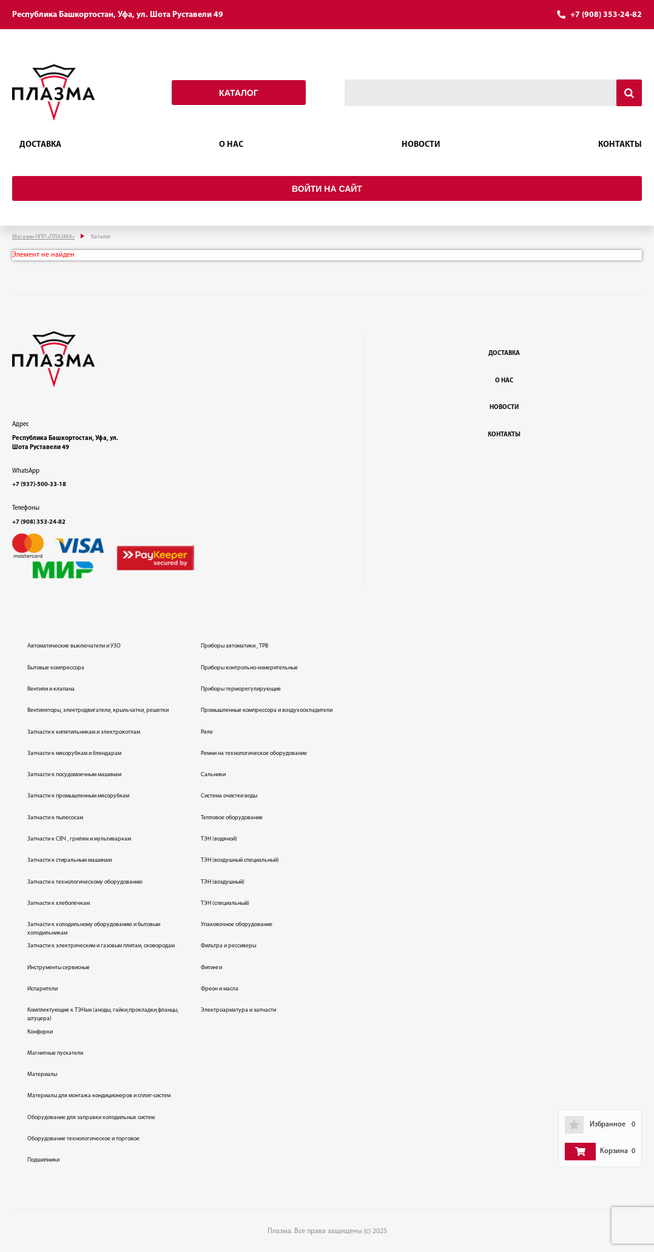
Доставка (40, 145)
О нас (231, 145)
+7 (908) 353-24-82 (606, 15)
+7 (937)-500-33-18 (39, 484)
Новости (421, 145)
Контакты (620, 145)
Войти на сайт (327, 189)
